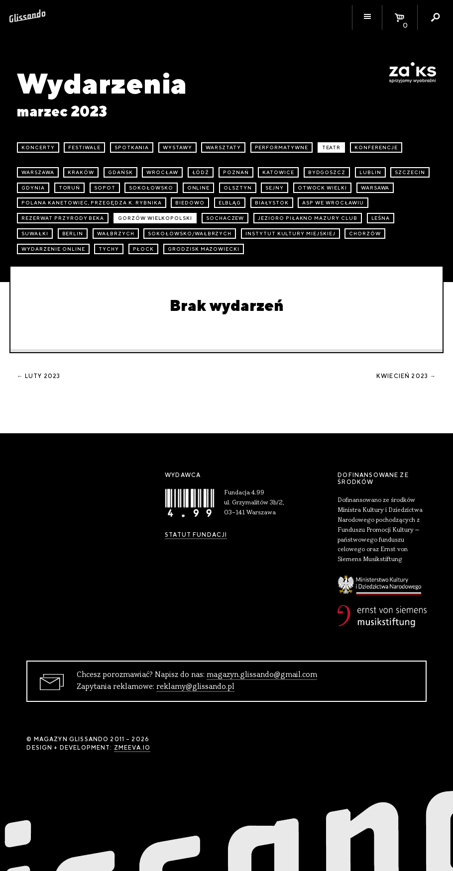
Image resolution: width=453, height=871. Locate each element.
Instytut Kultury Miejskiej (290, 233)
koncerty (38, 147)
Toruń (70, 188)
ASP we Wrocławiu (332, 202)
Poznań (236, 172)
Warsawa (375, 188)
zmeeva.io (132, 747)
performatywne (281, 147)
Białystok (272, 202)
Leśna (380, 218)
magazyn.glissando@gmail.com (262, 675)
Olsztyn (238, 188)
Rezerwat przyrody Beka (62, 218)
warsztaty (223, 147)
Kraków (81, 172)
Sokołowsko (151, 188)
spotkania (131, 147)
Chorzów (365, 233)
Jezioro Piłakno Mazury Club (307, 218)
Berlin (73, 233)
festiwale (84, 147)
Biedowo (190, 202)
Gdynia (33, 188)
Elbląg (230, 202)
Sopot (104, 188)
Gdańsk (120, 172)
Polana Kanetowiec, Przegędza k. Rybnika (91, 202)
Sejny (274, 188)
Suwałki (34, 233)
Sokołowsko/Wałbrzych (189, 233)
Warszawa (37, 172)
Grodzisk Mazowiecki (203, 249)
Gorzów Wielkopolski (155, 218)
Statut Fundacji (196, 534)
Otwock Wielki (322, 188)
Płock (143, 249)
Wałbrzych (115, 233)
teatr (331, 147)
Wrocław (162, 172)
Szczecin (410, 172)
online (198, 188)
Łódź (201, 172)
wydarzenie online (53, 249)
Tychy (109, 249)
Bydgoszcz (327, 172)
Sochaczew (225, 218)
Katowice (278, 172)
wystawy (177, 147)
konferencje (376, 147)
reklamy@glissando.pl (195, 687)
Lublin (370, 172)
